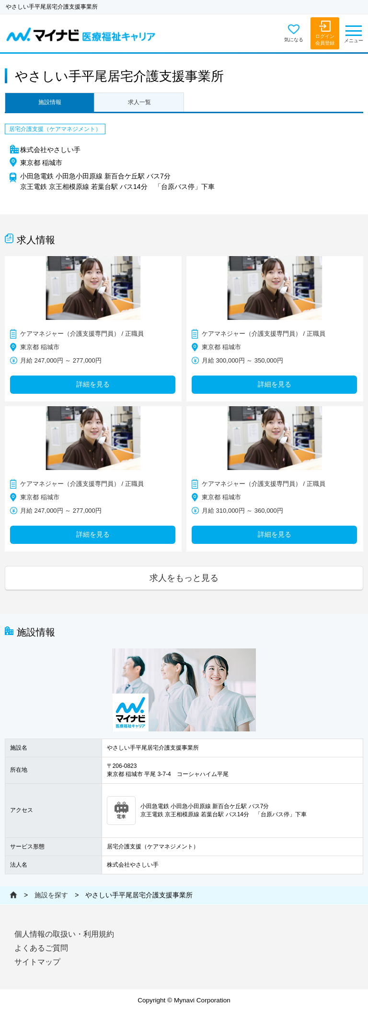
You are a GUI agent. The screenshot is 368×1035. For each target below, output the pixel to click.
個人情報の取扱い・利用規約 (64, 934)
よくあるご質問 (41, 948)
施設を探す (51, 895)
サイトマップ (37, 962)
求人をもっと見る (184, 578)
